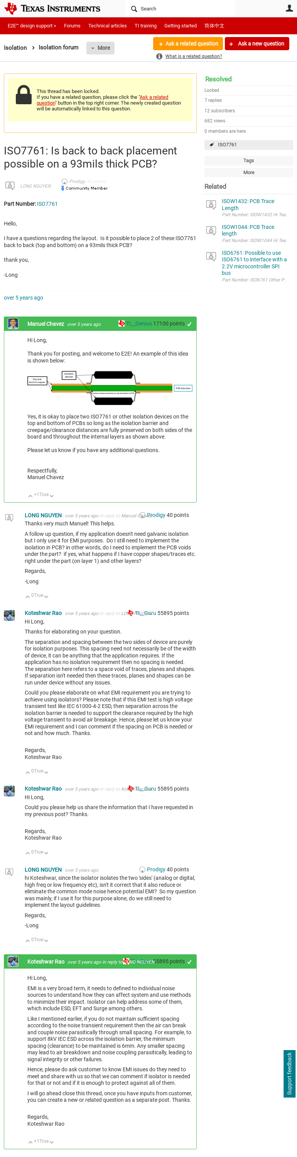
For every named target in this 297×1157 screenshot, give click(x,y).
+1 (189, 324)
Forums (72, 26)
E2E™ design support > (32, 26)
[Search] (180, 8)
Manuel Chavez (46, 324)
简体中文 (214, 26)
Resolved (218, 79)
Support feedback (289, 1074)
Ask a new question (260, 44)
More (104, 48)
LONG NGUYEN (35, 186)
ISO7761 (227, 144)
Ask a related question (191, 44)
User (289, 8)
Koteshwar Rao (44, 613)
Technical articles (107, 26)
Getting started (180, 26)
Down (52, 496)
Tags (248, 160)
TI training (146, 26)
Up (30, 496)
